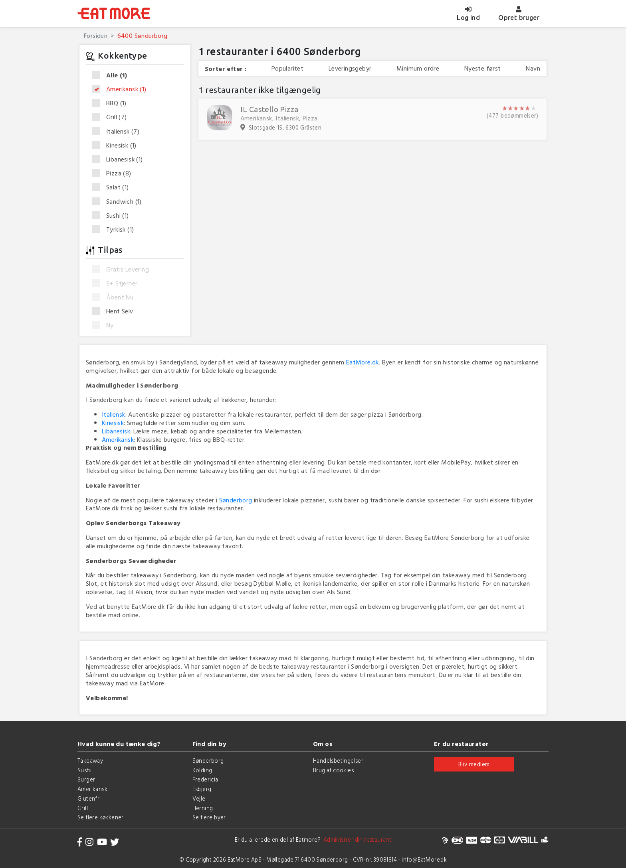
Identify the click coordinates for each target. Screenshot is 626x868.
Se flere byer (209, 817)
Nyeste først (482, 68)
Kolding (202, 770)
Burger (86, 779)
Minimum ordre (417, 68)
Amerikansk (122, 89)
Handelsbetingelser (338, 760)
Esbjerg (202, 789)
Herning (202, 808)
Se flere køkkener (100, 817)
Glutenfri (89, 798)
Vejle (199, 798)
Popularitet (287, 68)
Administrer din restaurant (356, 839)
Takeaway (90, 760)
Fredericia (205, 779)
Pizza (114, 173)
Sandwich (119, 201)
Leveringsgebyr (350, 68)
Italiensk (118, 131)
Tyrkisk (115, 229)
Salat (113, 187)
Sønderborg (235, 500)
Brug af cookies (333, 770)
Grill (112, 117)
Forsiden (95, 35)
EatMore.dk (362, 362)
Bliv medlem (473, 764)
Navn (533, 68)
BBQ (112, 103)
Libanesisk (120, 159)
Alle (112, 75)
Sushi (113, 215)
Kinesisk (117, 145)
